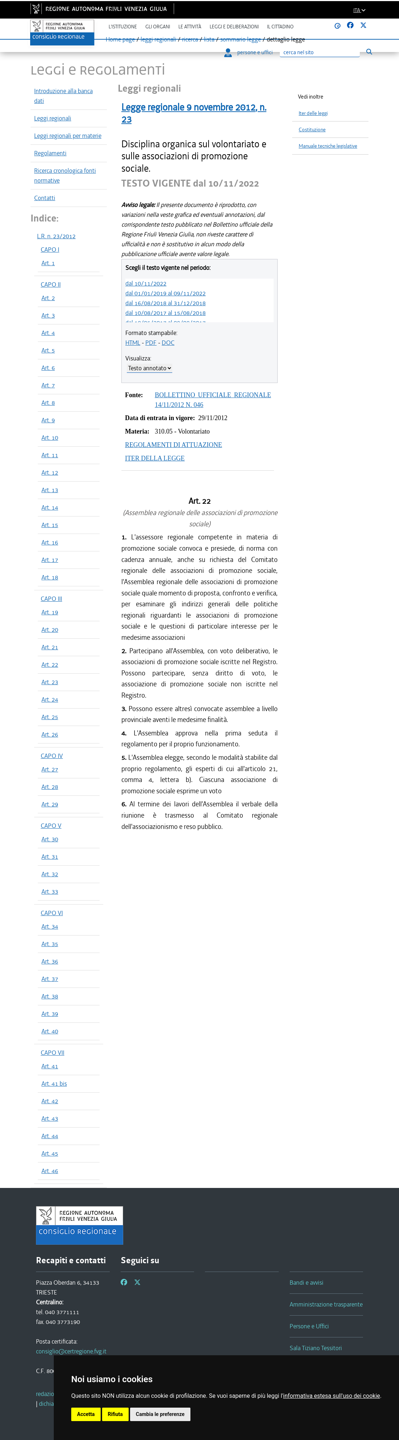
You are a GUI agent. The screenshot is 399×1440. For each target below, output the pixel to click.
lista (209, 39)
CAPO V (51, 826)
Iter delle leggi (313, 113)
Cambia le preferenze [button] (160, 1414)
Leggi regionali (52, 118)
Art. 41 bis (54, 1084)
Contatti (44, 198)
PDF (151, 343)
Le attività (189, 27)
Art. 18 (49, 577)
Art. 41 (49, 1066)
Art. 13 (49, 490)
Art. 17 (49, 560)
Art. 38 (49, 996)
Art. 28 (49, 787)
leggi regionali (158, 39)
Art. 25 (49, 717)
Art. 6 (48, 368)
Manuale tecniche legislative (328, 146)
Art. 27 (49, 769)
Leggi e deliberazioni (234, 27)
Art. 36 (49, 961)
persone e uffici (248, 52)
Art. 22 (49, 665)
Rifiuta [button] (115, 1414)
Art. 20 (49, 630)
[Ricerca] (320, 52)
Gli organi (157, 27)
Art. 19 (49, 612)
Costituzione (312, 129)
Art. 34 (49, 926)
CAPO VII (52, 1053)
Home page (120, 39)
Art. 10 (49, 438)
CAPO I (50, 250)
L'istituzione (123, 27)
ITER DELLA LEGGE (155, 458)
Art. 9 (48, 420)
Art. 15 (49, 525)
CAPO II (51, 284)
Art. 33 (49, 891)
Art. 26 (49, 734)
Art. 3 (48, 315)
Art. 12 (49, 472)
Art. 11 (49, 455)
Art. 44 (49, 1136)
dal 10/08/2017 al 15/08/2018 (165, 313)
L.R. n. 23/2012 (56, 236)
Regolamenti (50, 153)
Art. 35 (49, 944)
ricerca (190, 39)
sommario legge (240, 39)
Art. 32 (49, 874)
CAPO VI (52, 913)
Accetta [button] (86, 1414)
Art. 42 (49, 1101)
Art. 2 (48, 298)
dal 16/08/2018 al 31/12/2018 (165, 303)
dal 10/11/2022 (145, 283)
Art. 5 (48, 350)
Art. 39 (49, 1014)
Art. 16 (49, 542)
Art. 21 (49, 647)
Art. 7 (48, 385)
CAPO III (51, 599)
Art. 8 (48, 403)
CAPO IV (52, 756)
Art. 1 (48, 263)
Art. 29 (49, 804)
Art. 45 (49, 1153)
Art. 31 (49, 857)
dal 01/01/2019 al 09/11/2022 (165, 293)
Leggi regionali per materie (67, 136)
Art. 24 (49, 699)
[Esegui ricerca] (369, 51)
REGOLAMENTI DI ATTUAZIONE (173, 444)
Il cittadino (280, 27)
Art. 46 (49, 1171)
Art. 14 (49, 507)
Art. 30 (49, 839)
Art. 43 (49, 1118)
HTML (132, 343)
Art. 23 (49, 682)
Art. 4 (48, 333)
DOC (168, 343)
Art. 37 (49, 979)
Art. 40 (49, 1031)
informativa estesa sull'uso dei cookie (331, 1395)
